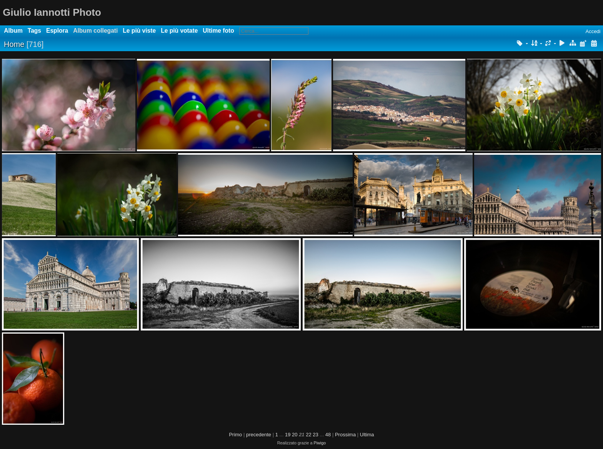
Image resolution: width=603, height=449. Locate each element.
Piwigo (319, 443)
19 (287, 434)
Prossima (345, 434)
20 (294, 434)
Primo (235, 434)
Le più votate (179, 30)
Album (13, 30)
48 (328, 434)
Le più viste (139, 30)
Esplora (57, 30)
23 (315, 434)
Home (14, 44)
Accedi (592, 31)
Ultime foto (218, 30)
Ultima (367, 434)
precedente (258, 434)
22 (308, 434)
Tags (34, 30)
